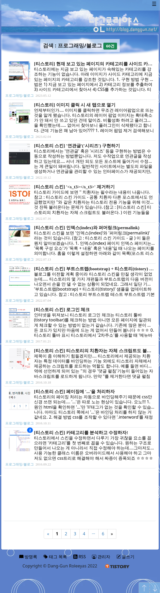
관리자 (101, 557)
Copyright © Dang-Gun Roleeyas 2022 (59, 566)
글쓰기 (125, 557)
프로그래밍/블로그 (19, 95)
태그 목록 (55, 557)
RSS (79, 557)
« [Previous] (48, 534)
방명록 (28, 557)
